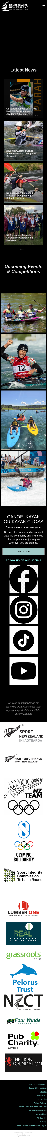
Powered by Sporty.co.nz (23, 1133)
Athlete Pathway (40, 1103)
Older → (23, 249)
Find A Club (23, 551)
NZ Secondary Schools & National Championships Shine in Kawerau (19, 196)
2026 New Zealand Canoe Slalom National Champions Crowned (21, 153)
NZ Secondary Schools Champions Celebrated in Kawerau (20, 238)
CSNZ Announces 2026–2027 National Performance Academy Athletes (21, 111)
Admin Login (23, 1135)
